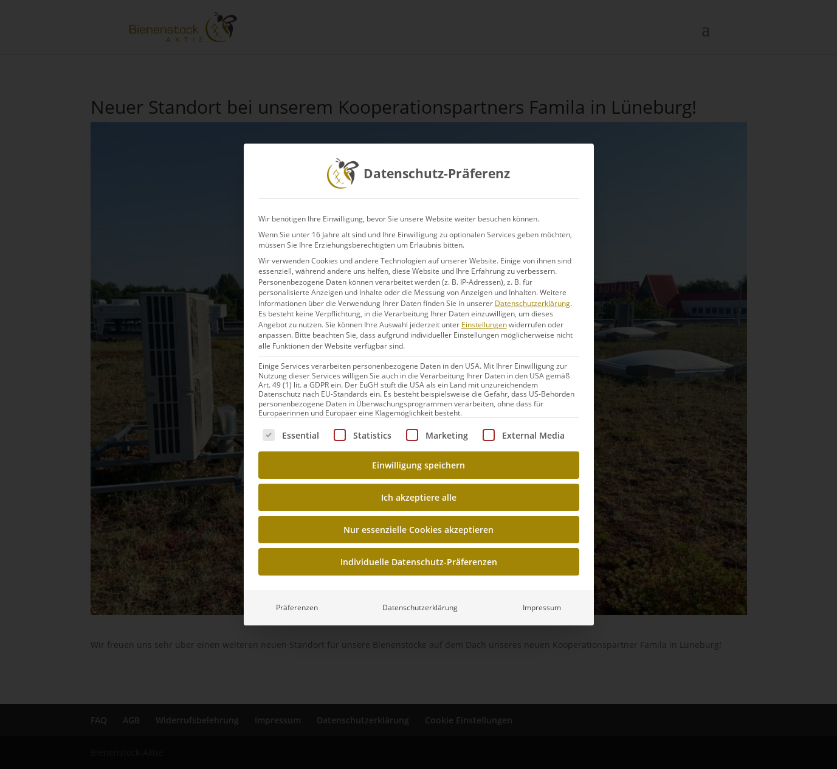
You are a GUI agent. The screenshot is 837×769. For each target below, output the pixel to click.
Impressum (542, 607)
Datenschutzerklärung (532, 303)
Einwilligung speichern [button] (418, 465)
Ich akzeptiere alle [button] (418, 497)
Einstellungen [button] (484, 324)
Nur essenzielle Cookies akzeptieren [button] (418, 529)
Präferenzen (297, 607)
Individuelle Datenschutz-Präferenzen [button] (418, 562)
